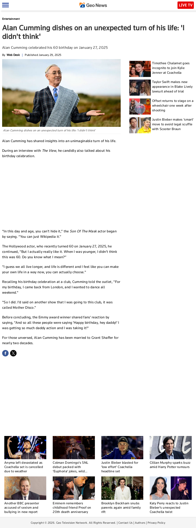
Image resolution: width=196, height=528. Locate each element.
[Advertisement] (61, 193)
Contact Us (125, 522)
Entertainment (11, 18)
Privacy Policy (156, 522)
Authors (140, 522)
